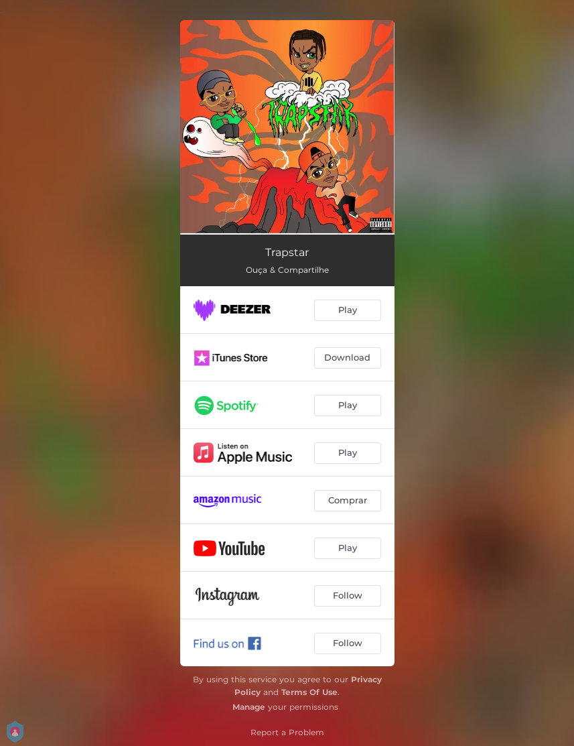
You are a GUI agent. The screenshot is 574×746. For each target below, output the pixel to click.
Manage (248, 707)
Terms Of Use (309, 692)
